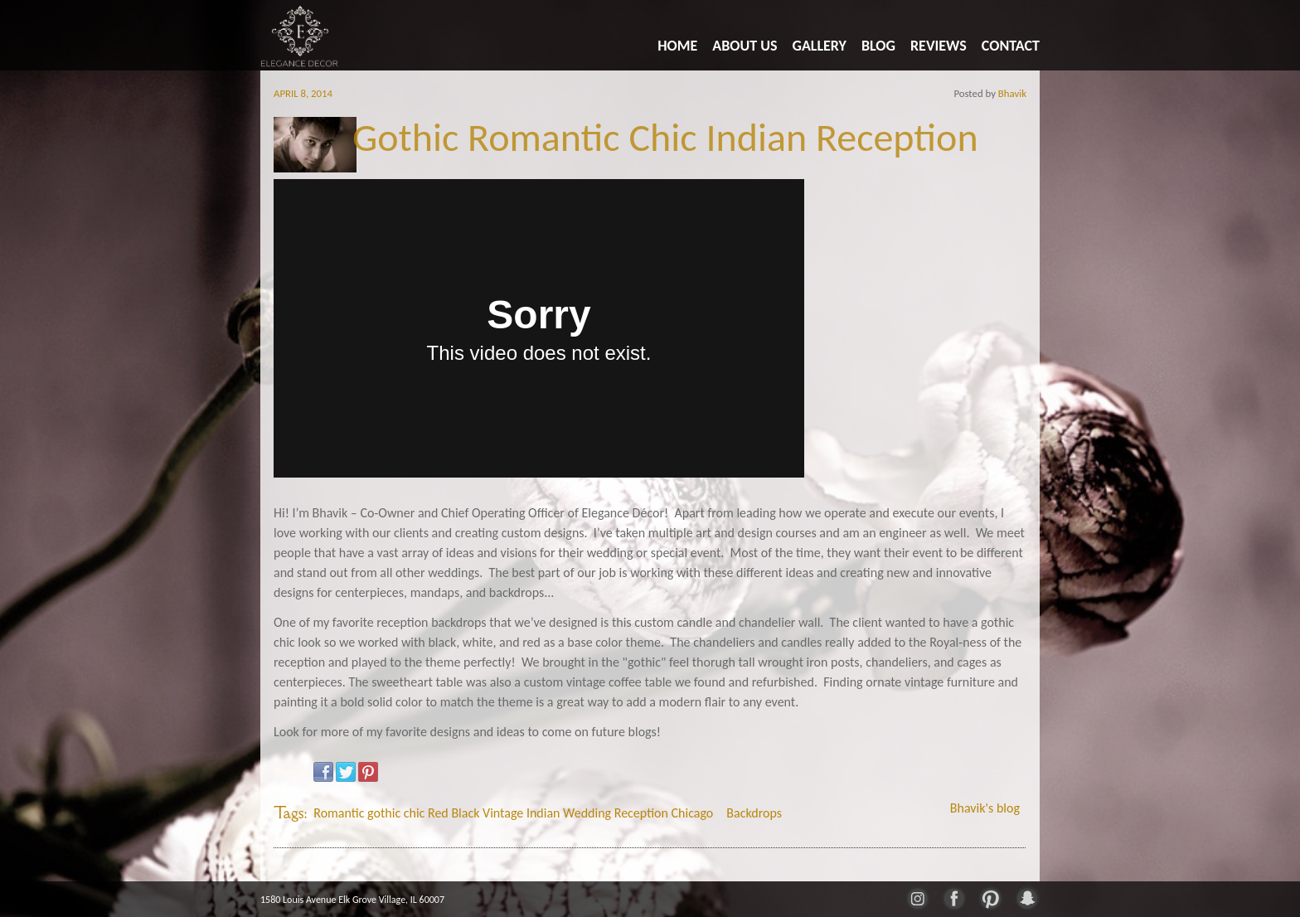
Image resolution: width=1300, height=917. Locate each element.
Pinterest (368, 772)
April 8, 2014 (303, 93)
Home (677, 45)
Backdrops (754, 813)
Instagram (917, 897)
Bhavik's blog (985, 808)
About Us (744, 45)
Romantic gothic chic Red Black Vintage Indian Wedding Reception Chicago (513, 813)
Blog (878, 45)
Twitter (346, 772)
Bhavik (1012, 93)
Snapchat (1026, 897)
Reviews (938, 45)
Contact (1011, 45)
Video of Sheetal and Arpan (539, 328)
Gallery (819, 45)
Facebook (323, 772)
